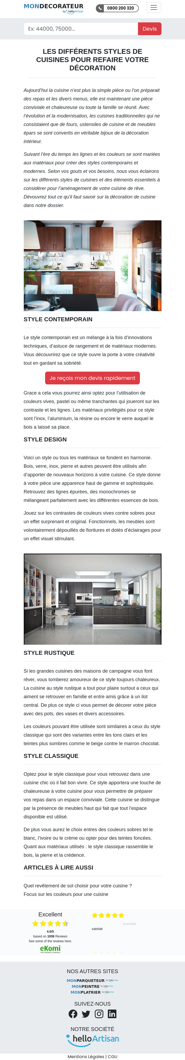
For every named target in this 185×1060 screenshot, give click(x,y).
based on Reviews (50, 934)
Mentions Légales (86, 1057)
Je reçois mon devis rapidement (93, 378)
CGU (112, 1057)
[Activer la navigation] (153, 7)
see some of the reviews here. (50, 941)
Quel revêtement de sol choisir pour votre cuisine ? (78, 885)
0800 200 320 (120, 8)
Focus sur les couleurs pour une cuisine (66, 894)
